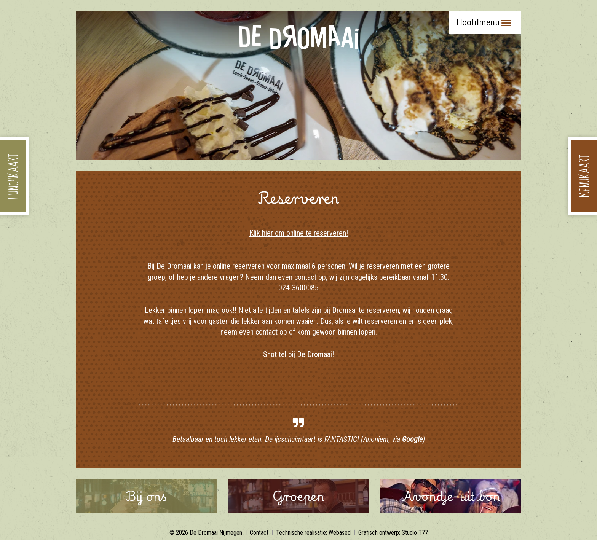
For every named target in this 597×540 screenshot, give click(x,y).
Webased (340, 532)
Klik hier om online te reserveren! (298, 232)
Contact (259, 532)
